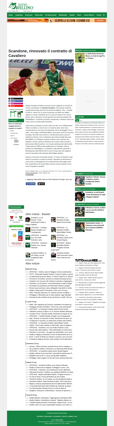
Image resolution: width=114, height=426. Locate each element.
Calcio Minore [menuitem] (89, 15)
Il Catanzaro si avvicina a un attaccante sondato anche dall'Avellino (52, 321)
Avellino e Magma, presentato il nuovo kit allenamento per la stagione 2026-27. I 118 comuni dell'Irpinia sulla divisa (68, 334)
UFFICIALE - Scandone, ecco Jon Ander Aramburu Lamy (39, 238)
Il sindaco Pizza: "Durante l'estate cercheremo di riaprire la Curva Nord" (53, 314)
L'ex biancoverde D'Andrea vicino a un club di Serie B (47, 388)
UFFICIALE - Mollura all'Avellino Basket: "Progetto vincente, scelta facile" (54, 374)
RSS (76, 416)
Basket (32, 171)
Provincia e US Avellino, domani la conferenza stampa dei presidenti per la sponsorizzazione (60, 279)
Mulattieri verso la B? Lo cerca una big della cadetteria (47, 355)
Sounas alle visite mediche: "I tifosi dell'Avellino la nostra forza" (50, 330)
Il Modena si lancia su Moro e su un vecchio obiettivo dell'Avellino (51, 311)
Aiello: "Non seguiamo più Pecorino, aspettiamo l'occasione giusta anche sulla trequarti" (59, 304)
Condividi (31, 184)
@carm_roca (46, 173)
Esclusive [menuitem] (28, 15)
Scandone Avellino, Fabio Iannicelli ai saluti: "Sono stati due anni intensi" (54, 381)
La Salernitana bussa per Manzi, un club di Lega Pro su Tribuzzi (51, 276)
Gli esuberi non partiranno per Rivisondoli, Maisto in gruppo (49, 286)
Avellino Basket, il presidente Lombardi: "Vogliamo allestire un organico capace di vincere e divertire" (63, 400)
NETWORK (40, 416)
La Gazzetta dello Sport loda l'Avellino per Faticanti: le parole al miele (53, 386)
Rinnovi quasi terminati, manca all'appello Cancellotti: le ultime (50, 288)
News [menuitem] (79, 15)
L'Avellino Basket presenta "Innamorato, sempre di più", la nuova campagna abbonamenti (59, 402)
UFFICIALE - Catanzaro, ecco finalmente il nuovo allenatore (49, 370)
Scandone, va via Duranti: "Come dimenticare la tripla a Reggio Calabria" (54, 283)
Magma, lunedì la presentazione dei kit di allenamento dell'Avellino (52, 384)
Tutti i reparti (13, 138)
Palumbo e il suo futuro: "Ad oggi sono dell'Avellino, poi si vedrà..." (52, 332)
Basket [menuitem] (72, 15)
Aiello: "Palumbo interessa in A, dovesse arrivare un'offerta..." (50, 292)
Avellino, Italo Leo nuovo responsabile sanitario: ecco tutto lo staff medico (54, 405)
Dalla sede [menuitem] (39, 15)
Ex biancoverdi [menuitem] (50, 15)
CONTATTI (65, 416)
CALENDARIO (56, 416)
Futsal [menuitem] (99, 15)
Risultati (16, 144)
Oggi (77, 120)
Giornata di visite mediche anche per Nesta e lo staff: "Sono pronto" (52, 297)
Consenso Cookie (52, 413)
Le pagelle (79, 173)
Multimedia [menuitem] (63, 15)
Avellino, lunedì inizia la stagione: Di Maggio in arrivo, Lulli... (49, 367)
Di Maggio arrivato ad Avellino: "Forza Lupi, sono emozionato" (50, 307)
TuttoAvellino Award (83, 220)
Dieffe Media (59, 420)
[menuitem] (103, 15)
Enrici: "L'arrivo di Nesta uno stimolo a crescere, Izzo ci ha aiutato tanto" (53, 337)
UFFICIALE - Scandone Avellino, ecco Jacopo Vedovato (39, 245)
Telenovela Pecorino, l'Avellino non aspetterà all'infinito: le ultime (51, 372)
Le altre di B (80, 204)
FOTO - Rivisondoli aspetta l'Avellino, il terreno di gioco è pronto (51, 274)
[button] (16, 141)
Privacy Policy (63, 413)
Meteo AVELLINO (16, 227)
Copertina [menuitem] (19, 15)
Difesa (12, 130)
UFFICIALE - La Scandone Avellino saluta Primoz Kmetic (64, 220)
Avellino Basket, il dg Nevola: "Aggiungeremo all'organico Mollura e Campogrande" (57, 398)
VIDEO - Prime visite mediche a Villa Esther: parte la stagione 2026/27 (53, 325)
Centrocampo (14, 133)
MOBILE (71, 416)
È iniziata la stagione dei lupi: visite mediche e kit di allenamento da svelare (55, 339)
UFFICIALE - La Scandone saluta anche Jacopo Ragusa (65, 238)
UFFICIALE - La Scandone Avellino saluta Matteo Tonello (64, 230)
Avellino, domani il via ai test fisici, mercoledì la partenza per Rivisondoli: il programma (58, 353)
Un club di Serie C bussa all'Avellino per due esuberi (47, 377)
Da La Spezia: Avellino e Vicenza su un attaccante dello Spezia (50, 349)
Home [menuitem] (11, 15)
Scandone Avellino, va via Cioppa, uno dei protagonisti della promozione (54, 379)
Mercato (79, 50)
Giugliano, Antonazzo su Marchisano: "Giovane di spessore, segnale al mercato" (56, 390)
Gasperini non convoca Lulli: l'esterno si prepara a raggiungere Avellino (53, 281)
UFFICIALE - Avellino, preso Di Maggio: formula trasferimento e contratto (54, 272)
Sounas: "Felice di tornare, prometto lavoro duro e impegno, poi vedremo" (54, 346)
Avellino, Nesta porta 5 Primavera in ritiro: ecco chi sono (48, 290)
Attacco (12, 135)
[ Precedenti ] (16, 222)
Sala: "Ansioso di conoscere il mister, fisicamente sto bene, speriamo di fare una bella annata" (61, 318)
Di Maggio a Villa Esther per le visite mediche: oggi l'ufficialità (50, 295)
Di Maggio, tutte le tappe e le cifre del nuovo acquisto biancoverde (51, 358)
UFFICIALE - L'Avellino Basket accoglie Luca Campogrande (39, 230)
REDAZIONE (48, 416)
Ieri (81, 120)
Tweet (41, 184)
